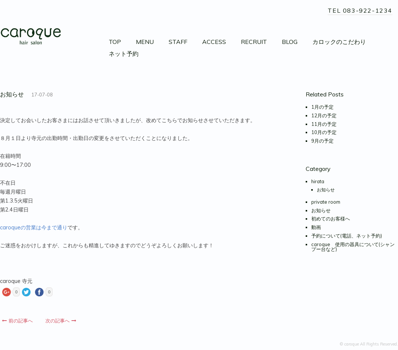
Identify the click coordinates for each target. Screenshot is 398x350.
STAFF (178, 41)
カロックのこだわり (339, 41)
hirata (317, 181)
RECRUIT (254, 41)
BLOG (289, 41)
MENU (145, 41)
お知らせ (326, 189)
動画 (316, 227)
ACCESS (214, 41)
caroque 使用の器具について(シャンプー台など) (353, 246)
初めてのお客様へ (330, 219)
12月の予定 (324, 115)
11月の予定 (324, 124)
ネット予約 (123, 53)
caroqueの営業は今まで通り (33, 227)
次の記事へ (60, 321)
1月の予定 (322, 107)
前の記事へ (17, 321)
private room (325, 202)
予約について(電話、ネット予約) (346, 236)
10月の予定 (324, 132)
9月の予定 (322, 141)
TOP (115, 41)
